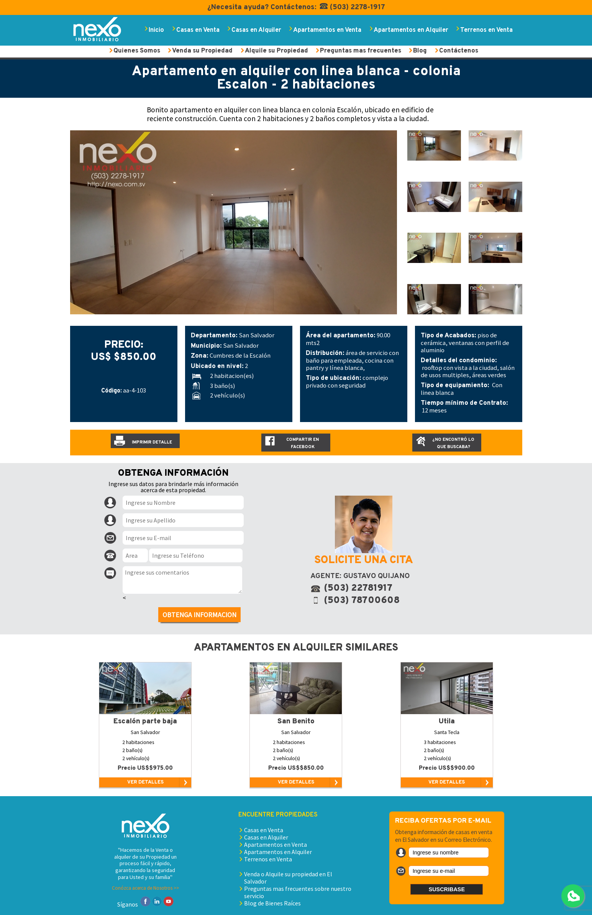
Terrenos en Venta (486, 30)
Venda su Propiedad (202, 51)
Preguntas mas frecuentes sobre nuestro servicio (297, 892)
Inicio (156, 30)
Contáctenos (458, 51)
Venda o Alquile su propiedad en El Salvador (288, 877)
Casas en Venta (198, 30)
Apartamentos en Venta (327, 30)
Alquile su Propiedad (276, 51)
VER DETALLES (145, 782)
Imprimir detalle (152, 442)
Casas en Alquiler (256, 30)
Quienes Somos (136, 51)
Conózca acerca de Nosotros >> (145, 888)
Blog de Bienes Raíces (272, 903)
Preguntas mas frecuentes (360, 51)
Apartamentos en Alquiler (411, 30)
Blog (420, 51)
